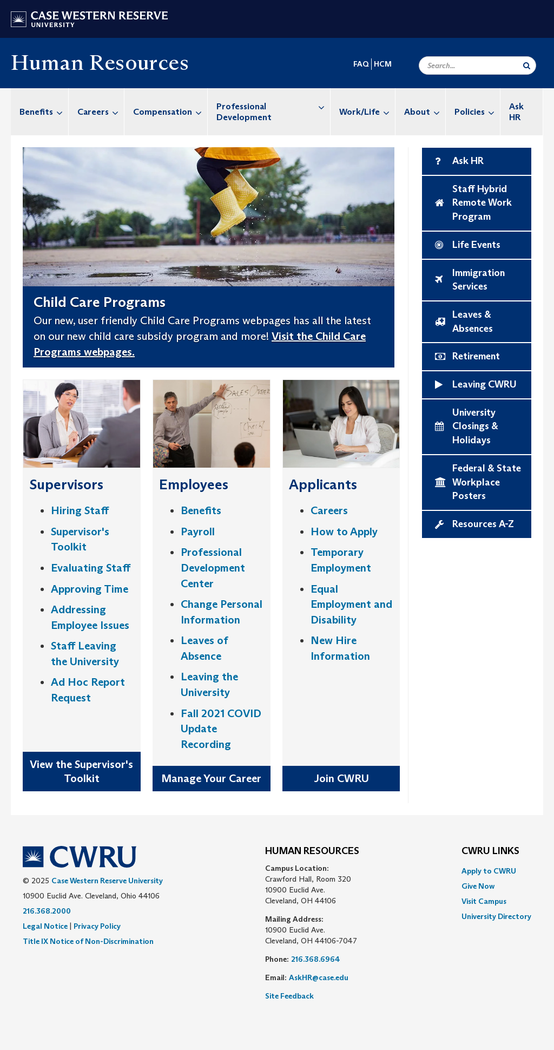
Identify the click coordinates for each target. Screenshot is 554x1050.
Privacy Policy (97, 926)
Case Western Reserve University (107, 880)
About (424, 112)
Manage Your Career (211, 778)
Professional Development (273, 106)
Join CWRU (341, 778)
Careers (100, 112)
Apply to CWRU (488, 871)
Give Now (477, 886)
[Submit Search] (526, 65)
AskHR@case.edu (318, 977)
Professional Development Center (213, 567)
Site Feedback (289, 996)
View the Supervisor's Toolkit (81, 771)
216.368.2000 (47, 911)
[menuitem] (40, 111)
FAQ (361, 64)
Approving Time (89, 588)
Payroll (198, 531)
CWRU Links (490, 851)
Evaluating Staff (90, 567)
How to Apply (344, 531)
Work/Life (367, 112)
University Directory (496, 916)
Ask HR (516, 111)
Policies (477, 112)
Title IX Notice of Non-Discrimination (88, 941)
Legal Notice (45, 926)
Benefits (43, 112)
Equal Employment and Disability (351, 604)
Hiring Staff (80, 510)
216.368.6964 (315, 959)
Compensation (170, 112)
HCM (383, 64)
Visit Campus (483, 901)
